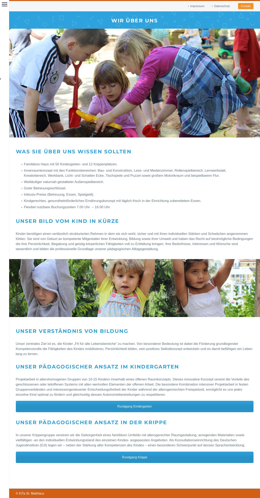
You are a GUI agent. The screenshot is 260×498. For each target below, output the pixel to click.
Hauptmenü (4, 4)
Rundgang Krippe (134, 457)
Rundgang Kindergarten (134, 406)
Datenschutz (222, 6)
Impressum (197, 6)
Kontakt (245, 6)
